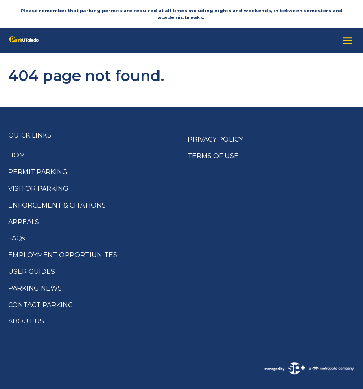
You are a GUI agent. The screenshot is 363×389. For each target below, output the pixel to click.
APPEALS (23, 222)
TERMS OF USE (213, 156)
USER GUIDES (31, 271)
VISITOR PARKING (38, 188)
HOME (19, 155)
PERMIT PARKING (38, 172)
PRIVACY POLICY (215, 139)
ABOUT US (26, 321)
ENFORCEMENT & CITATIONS (57, 205)
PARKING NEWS (35, 288)
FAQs (16, 238)
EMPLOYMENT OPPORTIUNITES (62, 255)
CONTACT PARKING (40, 305)
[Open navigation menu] (346, 41)
